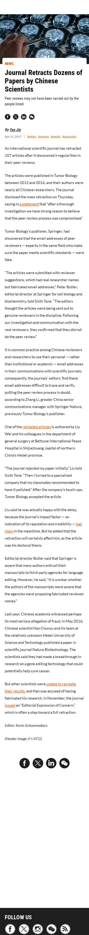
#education (69, 136)
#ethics (31, 136)
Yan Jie (15, 129)
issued (10, 705)
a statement (29, 204)
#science (43, 136)
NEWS (9, 63)
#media (55, 136)
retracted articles (37, 427)
